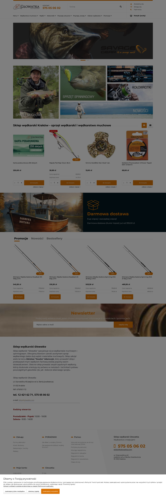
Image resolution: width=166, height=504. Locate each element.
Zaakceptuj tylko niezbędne (15, 491)
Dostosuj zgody (33, 491)
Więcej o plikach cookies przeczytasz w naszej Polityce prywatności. (28, 486)
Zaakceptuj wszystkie (50, 491)
